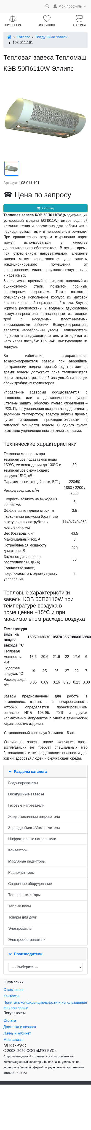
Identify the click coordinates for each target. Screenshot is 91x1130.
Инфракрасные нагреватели (32, 839)
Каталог (23, 37)
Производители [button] (28, 954)
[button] (69, 6)
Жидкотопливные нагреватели (34, 816)
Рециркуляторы (21, 872)
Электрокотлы (20, 928)
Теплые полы (19, 906)
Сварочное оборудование (30, 884)
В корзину (45, 208)
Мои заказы (13, 1040)
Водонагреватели (23, 783)
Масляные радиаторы (27, 861)
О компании (13, 990)
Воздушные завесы (51, 37)
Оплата (9, 1020)
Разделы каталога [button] (30, 772)
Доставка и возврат (19, 1027)
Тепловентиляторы (24, 895)
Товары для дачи (22, 917)
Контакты (11, 996)
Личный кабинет (17, 1033)
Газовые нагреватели (26, 805)
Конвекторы (18, 850)
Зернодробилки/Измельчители (34, 828)
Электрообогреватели (27, 940)
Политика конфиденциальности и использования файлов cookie (45, 1005)
